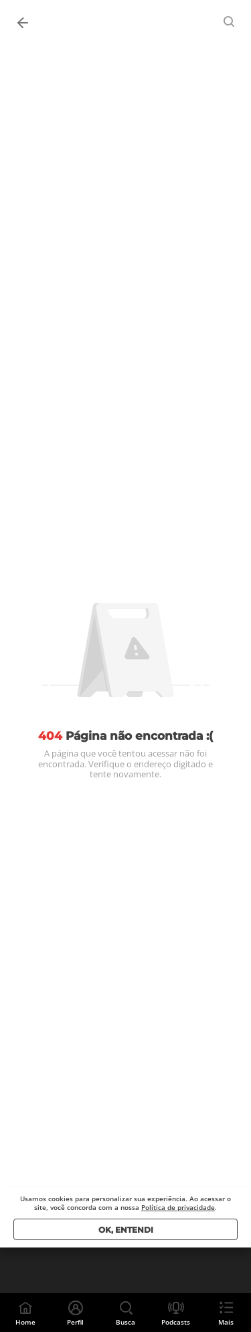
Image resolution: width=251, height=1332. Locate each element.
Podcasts (175, 1322)
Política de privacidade (178, 1207)
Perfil (75, 1322)
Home (25, 1322)
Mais (226, 1322)
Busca (125, 1322)
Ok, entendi (125, 1230)
